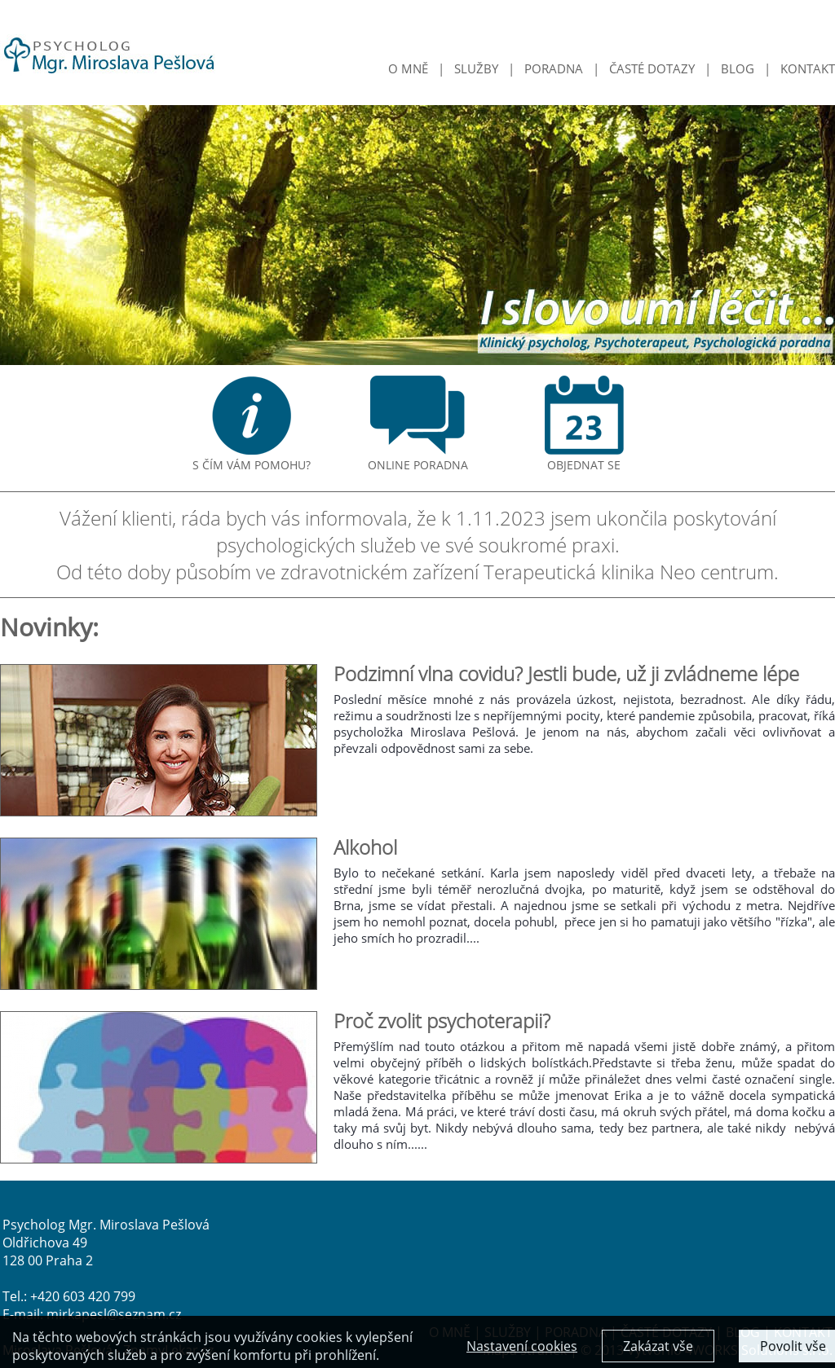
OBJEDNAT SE (584, 459)
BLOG (737, 68)
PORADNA (553, 68)
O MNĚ (408, 68)
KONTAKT (807, 68)
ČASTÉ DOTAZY (652, 68)
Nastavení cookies (521, 1348)
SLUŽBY (476, 68)
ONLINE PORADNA (418, 459)
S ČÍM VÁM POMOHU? (251, 459)
